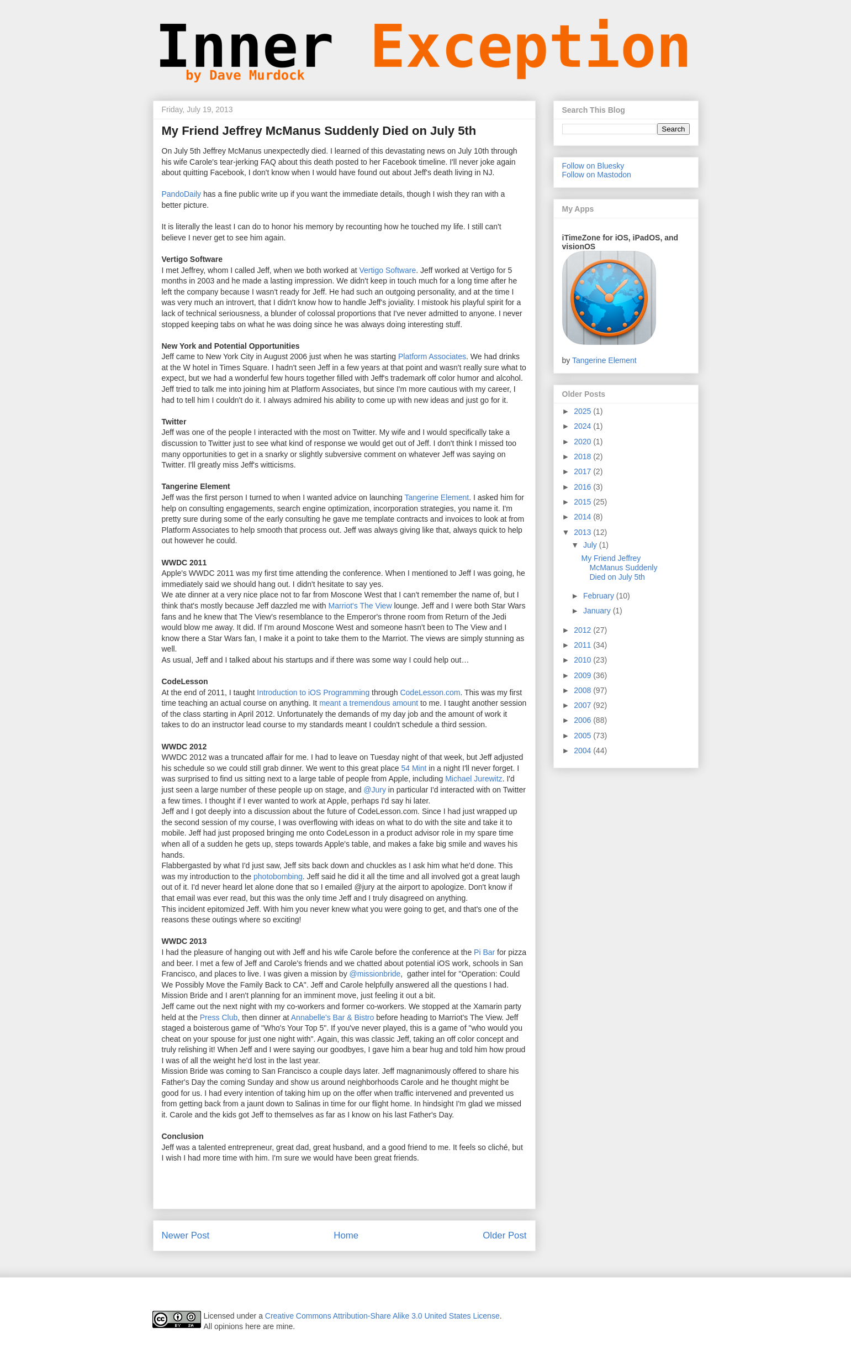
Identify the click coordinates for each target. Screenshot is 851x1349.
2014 (583, 516)
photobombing (278, 876)
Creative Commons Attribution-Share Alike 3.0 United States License (382, 1315)
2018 (583, 456)
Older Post (504, 1235)
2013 (583, 532)
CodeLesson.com (430, 692)
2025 (583, 411)
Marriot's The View (360, 605)
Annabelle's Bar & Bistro (332, 1017)
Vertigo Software (387, 270)
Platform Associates (432, 356)
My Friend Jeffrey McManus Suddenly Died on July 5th (619, 567)
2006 (583, 720)
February (599, 595)
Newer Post (186, 1235)
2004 (583, 750)
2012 (583, 630)
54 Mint (413, 768)
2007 (583, 705)
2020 (583, 441)
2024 (583, 426)
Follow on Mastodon (596, 174)
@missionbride (375, 973)
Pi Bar (484, 952)
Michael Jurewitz (473, 778)
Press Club (218, 1017)
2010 (583, 659)
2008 (583, 690)
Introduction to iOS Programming (313, 692)
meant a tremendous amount (368, 703)
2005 (583, 735)
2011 (583, 645)
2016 (583, 486)
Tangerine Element (436, 497)
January (598, 610)
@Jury (374, 789)
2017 (583, 471)
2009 (583, 675)
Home (346, 1235)
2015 (583, 501)
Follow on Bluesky (593, 165)
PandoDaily (182, 194)
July (591, 544)
